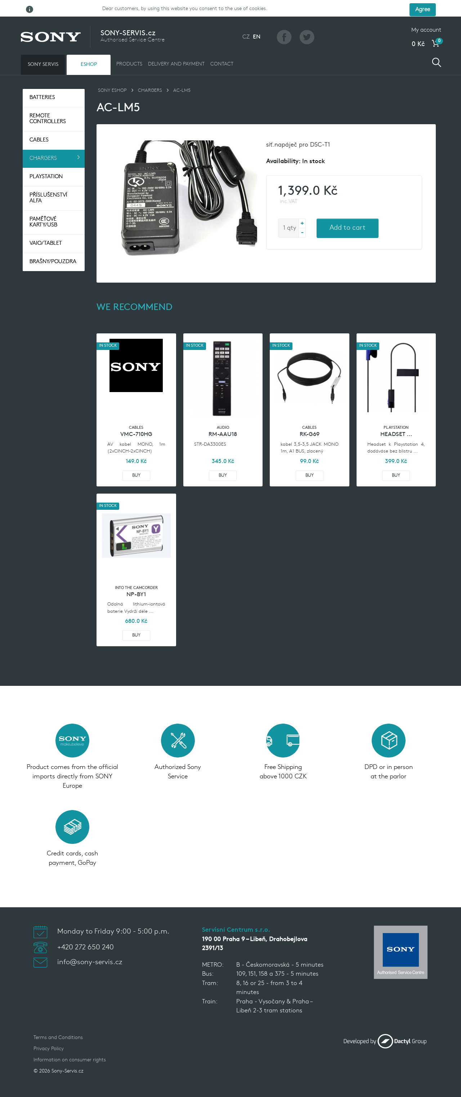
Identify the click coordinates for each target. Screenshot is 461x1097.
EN (256, 21)
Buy (136, 459)
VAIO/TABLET (46, 227)
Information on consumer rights (69, 1044)
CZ (246, 21)
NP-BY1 (136, 578)
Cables (39, 124)
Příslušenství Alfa (48, 182)
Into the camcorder (136, 572)
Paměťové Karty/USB (43, 206)
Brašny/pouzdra (53, 246)
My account (426, 14)
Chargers (43, 142)
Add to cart (348, 212)
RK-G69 (309, 419)
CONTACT (221, 48)
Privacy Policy (48, 1033)
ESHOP (89, 48)
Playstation (46, 161)
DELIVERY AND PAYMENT (176, 48)
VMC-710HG (136, 419)
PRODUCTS (129, 48)
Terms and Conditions (58, 1022)
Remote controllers (48, 103)
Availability (282, 146)
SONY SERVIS (43, 48)
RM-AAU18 (223, 419)
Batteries (42, 82)
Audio (223, 412)
